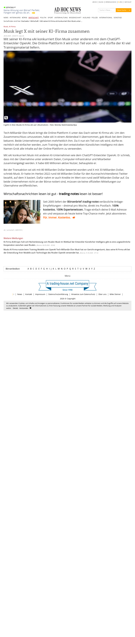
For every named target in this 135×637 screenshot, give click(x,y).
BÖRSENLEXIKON (110, 2)
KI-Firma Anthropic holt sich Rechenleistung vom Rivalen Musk (32, 241)
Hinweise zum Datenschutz (83, 294)
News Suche (121, 10)
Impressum (40, 294)
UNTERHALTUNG (61, 17)
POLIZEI (95, 17)
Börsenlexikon (13, 268)
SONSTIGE (118, 17)
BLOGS (101, 2)
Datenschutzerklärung (58, 294)
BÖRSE (24, 17)
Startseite (25, 21)
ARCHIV (94, 2)
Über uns (102, 294)
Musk (6, 27)
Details (15, 308)
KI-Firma (12, 27)
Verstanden (23, 308)
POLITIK (43, 17)
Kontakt (28, 294)
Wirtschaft (34, 21)
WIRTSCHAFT (33, 17)
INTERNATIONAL (105, 17)
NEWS (6, 17)
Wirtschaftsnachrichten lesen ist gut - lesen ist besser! (53, 194)
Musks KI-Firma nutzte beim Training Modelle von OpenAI (30, 249)
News (19, 294)
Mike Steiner (115, 294)
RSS (120, 2)
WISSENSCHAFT (75, 17)
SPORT (50, 17)
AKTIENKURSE (15, 17)
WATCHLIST (127, 2)
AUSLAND (86, 17)
